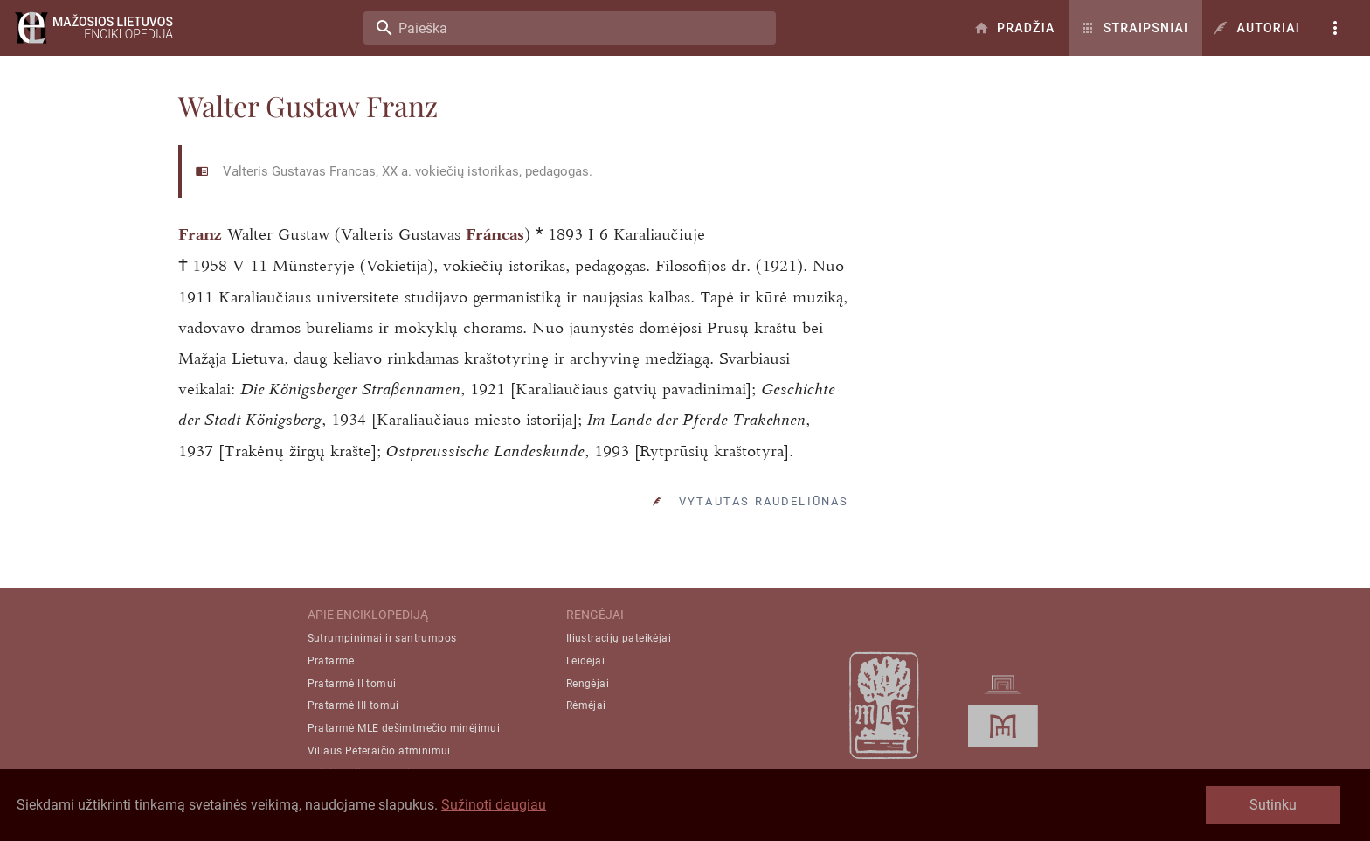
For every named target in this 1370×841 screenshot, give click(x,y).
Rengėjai (587, 684)
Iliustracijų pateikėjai (618, 638)
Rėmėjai (586, 705)
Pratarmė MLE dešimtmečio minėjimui (404, 728)
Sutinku (1273, 804)
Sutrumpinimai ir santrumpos (382, 638)
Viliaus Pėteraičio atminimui (379, 751)
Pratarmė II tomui (352, 684)
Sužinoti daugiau (493, 804)
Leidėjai (585, 661)
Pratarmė (331, 661)
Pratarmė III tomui (353, 705)
